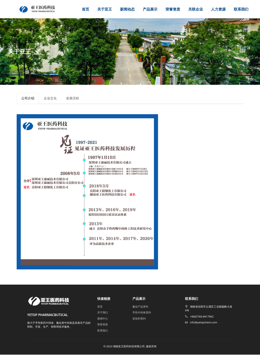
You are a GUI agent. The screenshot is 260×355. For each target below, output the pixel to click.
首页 (85, 9)
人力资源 (218, 9)
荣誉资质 (173, 9)
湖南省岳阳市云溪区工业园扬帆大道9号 (208, 309)
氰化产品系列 (140, 307)
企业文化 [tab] (52, 98)
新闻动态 (127, 9)
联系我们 (241, 9)
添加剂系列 (139, 319)
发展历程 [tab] (75, 98)
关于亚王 (104, 9)
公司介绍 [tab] (28, 98)
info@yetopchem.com (201, 323)
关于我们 (102, 313)
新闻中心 (102, 319)
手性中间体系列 (141, 313)
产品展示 (150, 9)
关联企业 (195, 9)
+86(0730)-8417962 (199, 317)
